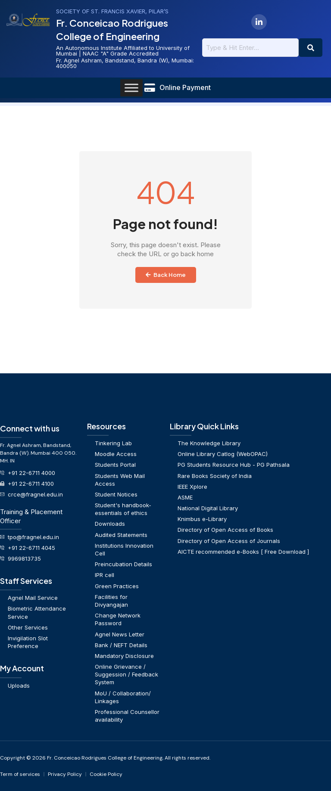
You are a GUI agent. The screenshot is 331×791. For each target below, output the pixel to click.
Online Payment (185, 87)
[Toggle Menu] (131, 88)
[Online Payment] (149, 88)
